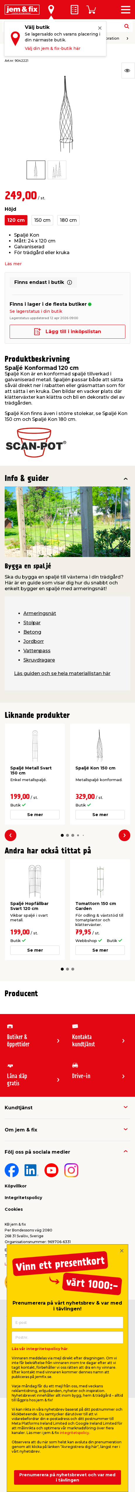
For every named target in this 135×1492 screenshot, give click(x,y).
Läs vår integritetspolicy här (40, 1349)
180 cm (68, 220)
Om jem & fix (21, 1130)
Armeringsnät (39, 613)
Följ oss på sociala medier (37, 1152)
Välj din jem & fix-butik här (52, 48)
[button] (62, 835)
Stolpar (32, 622)
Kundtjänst (18, 1107)
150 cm (42, 220)
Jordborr (33, 641)
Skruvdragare (39, 660)
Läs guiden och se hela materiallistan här (62, 673)
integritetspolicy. (75, 1433)
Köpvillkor (16, 1186)
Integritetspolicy (23, 1197)
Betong (32, 632)
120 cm (16, 220)
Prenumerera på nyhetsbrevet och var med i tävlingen (67, 1477)
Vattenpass (37, 650)
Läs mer (13, 263)
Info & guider (27, 478)
